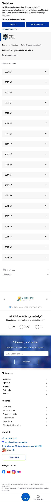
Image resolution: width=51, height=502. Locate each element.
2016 (8, 154)
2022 (8, 92)
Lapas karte (7, 421)
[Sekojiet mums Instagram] (14, 472)
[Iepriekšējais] (4, 298)
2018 (8, 133)
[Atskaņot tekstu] (11, 55)
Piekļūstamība (8, 418)
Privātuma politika (10, 414)
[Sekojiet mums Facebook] (3, 472)
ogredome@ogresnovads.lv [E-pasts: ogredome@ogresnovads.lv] (16, 442)
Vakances (7, 379)
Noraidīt (13, 24)
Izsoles (5, 394)
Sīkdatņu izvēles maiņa (12, 425)
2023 (8, 82)
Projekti (6, 386)
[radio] (11, 326)
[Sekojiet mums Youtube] (9, 471)
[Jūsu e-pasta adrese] (26, 353)
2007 (8, 247)
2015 (8, 164)
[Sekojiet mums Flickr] (19, 471)
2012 (8, 195)
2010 (8, 216)
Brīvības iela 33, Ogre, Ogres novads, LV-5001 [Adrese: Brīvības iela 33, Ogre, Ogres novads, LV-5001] (23, 446)
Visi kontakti (14, 457)
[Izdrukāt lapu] (25, 270)
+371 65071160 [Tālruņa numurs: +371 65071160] (11, 438)
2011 (8, 206)
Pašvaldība (7, 390)
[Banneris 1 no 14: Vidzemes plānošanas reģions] (25, 299)
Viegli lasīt (7, 407)
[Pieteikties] (26, 361)
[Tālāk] (46, 298)
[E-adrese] (6, 450)
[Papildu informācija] (13, 450)
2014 (8, 175)
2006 (8, 257)
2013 (8, 185)
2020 (8, 113)
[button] (11, 72)
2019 (8, 123)
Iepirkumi (6, 383)
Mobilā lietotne (9, 410)
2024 (8, 72)
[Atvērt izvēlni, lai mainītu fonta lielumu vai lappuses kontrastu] (38, 498)
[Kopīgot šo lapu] (25, 274)
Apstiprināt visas (37, 24)
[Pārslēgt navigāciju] (25, 497)
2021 (8, 102)
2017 (8, 144)
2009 (8, 226)
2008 (8, 236)
